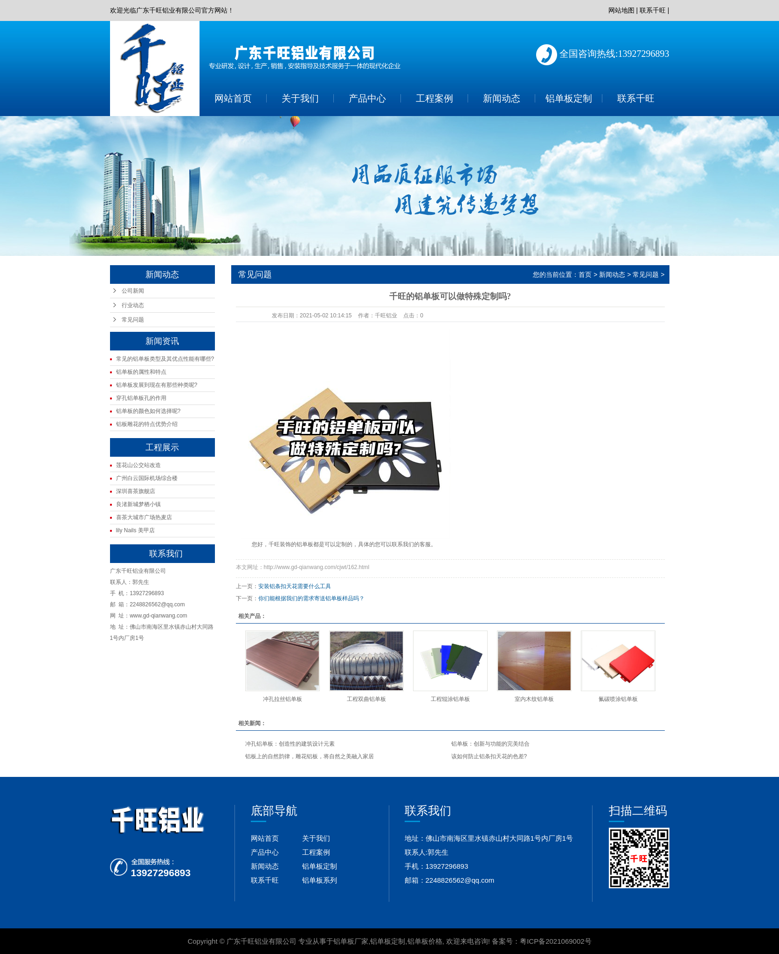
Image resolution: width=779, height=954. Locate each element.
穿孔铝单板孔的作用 (141, 398)
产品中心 (367, 98)
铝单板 (304, 544)
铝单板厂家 (350, 941)
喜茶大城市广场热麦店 (144, 517)
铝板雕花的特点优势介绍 (147, 424)
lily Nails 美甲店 (135, 530)
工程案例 (434, 98)
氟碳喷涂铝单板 (618, 699)
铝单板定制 (568, 98)
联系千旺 (653, 10)
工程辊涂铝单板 (450, 699)
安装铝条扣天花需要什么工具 (294, 586)
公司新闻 (133, 291)
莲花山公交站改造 (138, 465)
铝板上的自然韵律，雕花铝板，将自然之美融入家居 (309, 756)
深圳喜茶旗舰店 (135, 491)
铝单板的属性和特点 (141, 372)
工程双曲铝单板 (366, 699)
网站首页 (233, 98)
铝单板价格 (424, 941)
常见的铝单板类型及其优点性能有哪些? (165, 359)
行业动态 (133, 305)
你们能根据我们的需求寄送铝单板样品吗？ (311, 598)
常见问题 (133, 319)
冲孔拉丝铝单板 (282, 699)
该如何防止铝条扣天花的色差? (489, 756)
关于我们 (300, 98)
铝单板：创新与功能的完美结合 (490, 744)
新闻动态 (501, 98)
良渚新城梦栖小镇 (138, 504)
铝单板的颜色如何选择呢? (148, 411)
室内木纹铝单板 (534, 699)
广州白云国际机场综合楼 (147, 478)
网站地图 (621, 10)
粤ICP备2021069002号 (555, 941)
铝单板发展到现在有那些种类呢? (157, 385)
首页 (585, 274)
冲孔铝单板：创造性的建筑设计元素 (290, 744)
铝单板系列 (319, 880)
